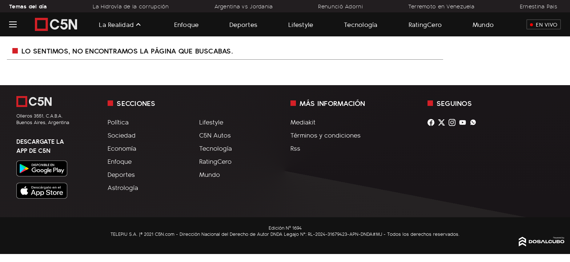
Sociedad (122, 135)
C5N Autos (215, 135)
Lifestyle (300, 24)
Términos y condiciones (325, 135)
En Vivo (543, 24)
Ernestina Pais (538, 6)
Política (118, 122)
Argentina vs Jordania (243, 6)
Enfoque (186, 24)
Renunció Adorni (340, 6)
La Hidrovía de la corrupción (131, 6)
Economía (122, 148)
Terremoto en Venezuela (441, 6)
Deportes (243, 24)
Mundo (483, 24)
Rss (295, 148)
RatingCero (425, 24)
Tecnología (361, 24)
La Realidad (116, 24)
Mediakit (303, 122)
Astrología (123, 187)
